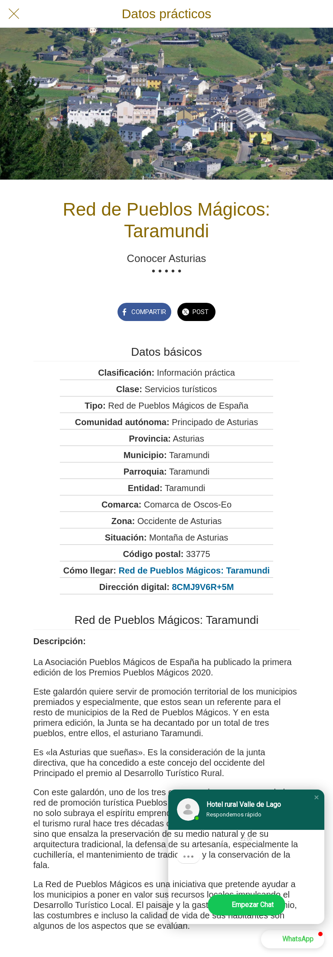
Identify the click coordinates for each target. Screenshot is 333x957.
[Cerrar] (14, 14)
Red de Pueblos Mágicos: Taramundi (194, 570)
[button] (316, 797)
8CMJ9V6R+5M (203, 587)
